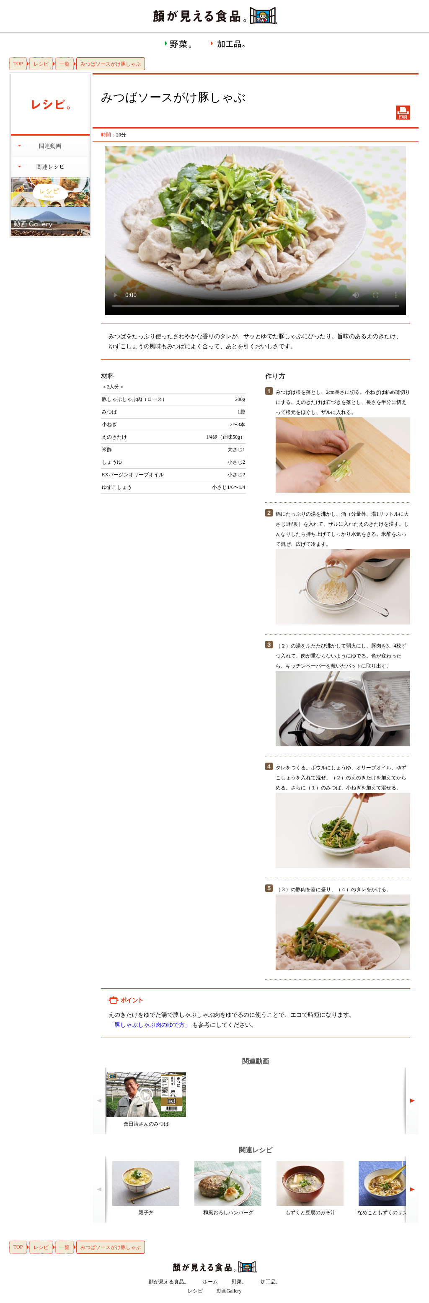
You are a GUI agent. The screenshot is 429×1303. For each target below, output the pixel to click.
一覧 (64, 64)
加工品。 (271, 1282)
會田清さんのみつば (146, 1124)
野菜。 (239, 1282)
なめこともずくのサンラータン (392, 1213)
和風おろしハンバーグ (228, 1213)
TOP (18, 64)
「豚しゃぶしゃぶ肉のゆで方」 (150, 1025)
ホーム (210, 1282)
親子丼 (146, 1213)
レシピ (41, 64)
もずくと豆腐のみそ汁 (310, 1213)
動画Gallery (229, 1291)
